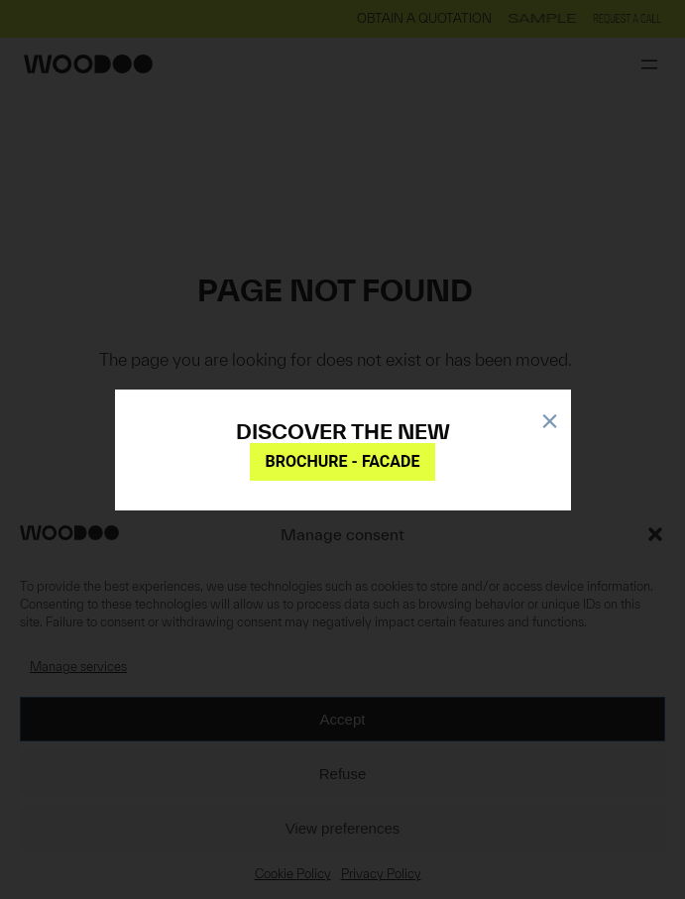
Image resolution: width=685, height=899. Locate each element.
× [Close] (549, 417)
